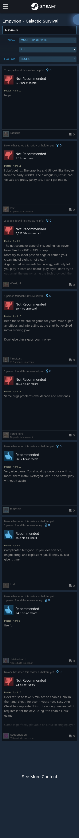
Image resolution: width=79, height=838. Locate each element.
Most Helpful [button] (34, 40)
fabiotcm (15, 509)
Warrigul (15, 283)
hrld (12, 584)
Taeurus (15, 132)
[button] (47, 40)
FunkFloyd (16, 433)
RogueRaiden (18, 734)
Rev (12, 208)
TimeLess (16, 358)
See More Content (39, 776)
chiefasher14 (18, 659)
